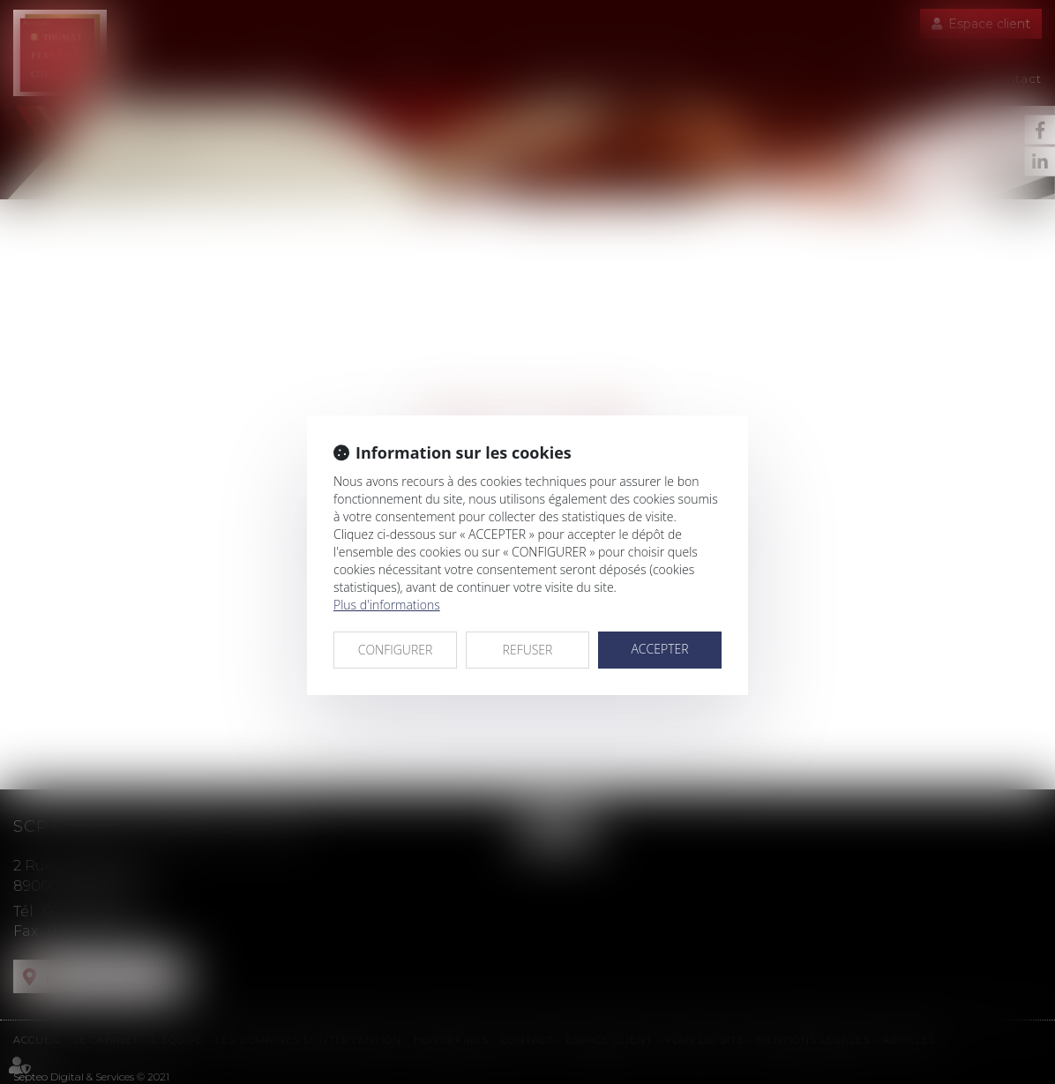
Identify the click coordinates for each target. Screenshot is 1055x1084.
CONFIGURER (395, 649)
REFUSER (528, 649)
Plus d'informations (386, 604)
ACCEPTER (659, 648)
